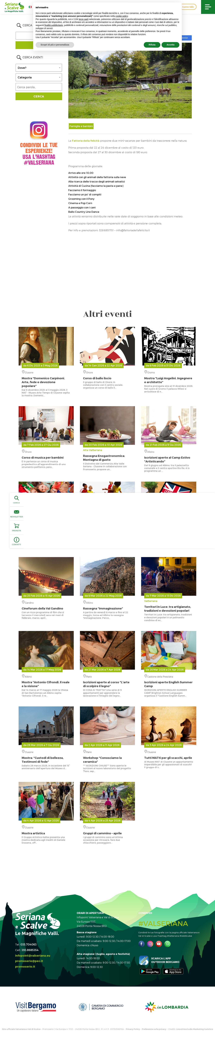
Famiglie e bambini (81, 126)
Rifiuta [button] (152, 44)
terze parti (83, 19)
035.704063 (28, 944)
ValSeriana (168, 605)
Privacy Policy (133, 1029)
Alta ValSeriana (107, 455)
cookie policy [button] (122, 16)
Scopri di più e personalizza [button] (55, 44)
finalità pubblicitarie (53, 25)
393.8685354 (30, 949)
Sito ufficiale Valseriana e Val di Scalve (21, 1029)
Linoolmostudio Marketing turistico (194, 1029)
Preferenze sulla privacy (154, 1029)
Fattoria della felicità (85, 140)
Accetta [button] (170, 44)
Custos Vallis (188, 7)
